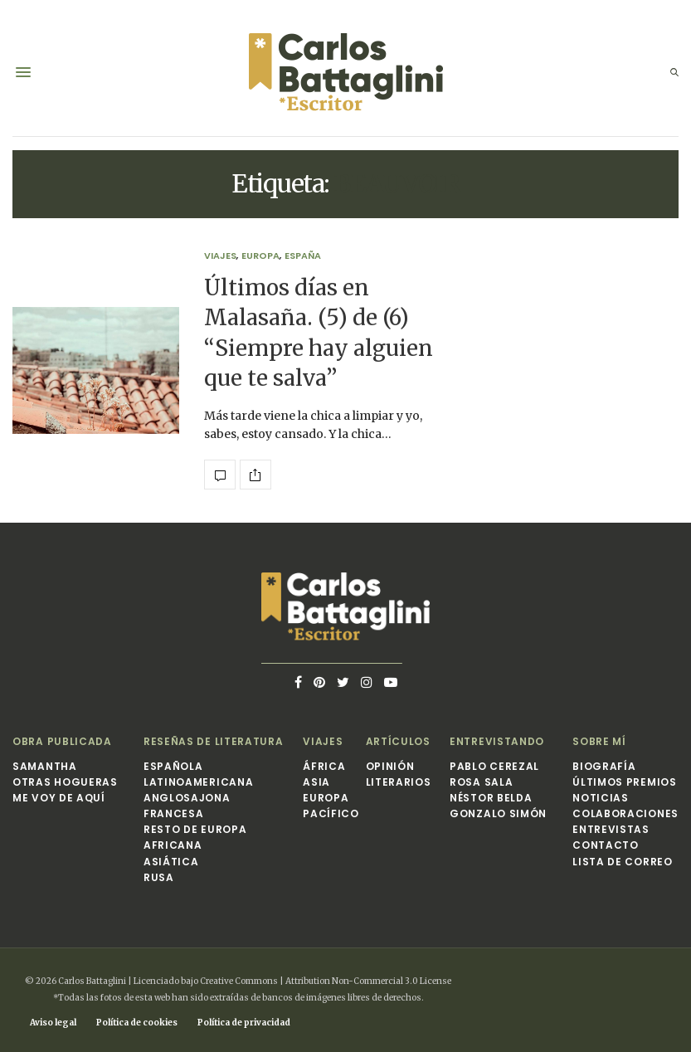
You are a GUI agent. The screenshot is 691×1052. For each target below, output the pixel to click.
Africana (173, 845)
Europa (260, 256)
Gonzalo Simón (498, 813)
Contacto (605, 845)
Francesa (174, 813)
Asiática (171, 862)
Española (173, 766)
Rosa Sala (481, 782)
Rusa (159, 877)
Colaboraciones (625, 813)
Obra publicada (62, 741)
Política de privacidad (243, 1022)
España (303, 256)
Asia (316, 782)
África (324, 766)
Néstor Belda (491, 798)
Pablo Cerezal (494, 766)
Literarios (398, 782)
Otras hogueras (65, 782)
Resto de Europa (195, 829)
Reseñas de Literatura (214, 741)
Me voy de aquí (58, 798)
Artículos (398, 741)
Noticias (600, 798)
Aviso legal (53, 1022)
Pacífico (331, 813)
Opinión (390, 766)
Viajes (220, 256)
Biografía (603, 766)
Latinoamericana (199, 782)
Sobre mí (599, 741)
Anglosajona (187, 798)
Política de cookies (137, 1022)
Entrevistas (611, 829)
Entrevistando (497, 741)
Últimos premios (624, 782)
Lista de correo (622, 862)
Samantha (44, 766)
